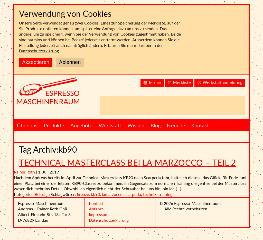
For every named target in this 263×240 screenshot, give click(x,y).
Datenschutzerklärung (39, 50)
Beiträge (42, 194)
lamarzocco (112, 194)
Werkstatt (110, 125)
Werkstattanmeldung (219, 82)
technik (149, 194)
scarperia (133, 194)
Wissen (135, 125)
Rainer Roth (24, 171)
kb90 (95, 194)
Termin (152, 82)
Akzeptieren (35, 62)
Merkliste (179, 82)
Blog (156, 125)
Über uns (27, 125)
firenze (83, 194)
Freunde (176, 125)
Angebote (81, 125)
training (165, 194)
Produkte (54, 125)
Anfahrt (96, 208)
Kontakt (200, 125)
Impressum (98, 214)
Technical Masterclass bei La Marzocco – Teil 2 (127, 163)
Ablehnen (70, 62)
